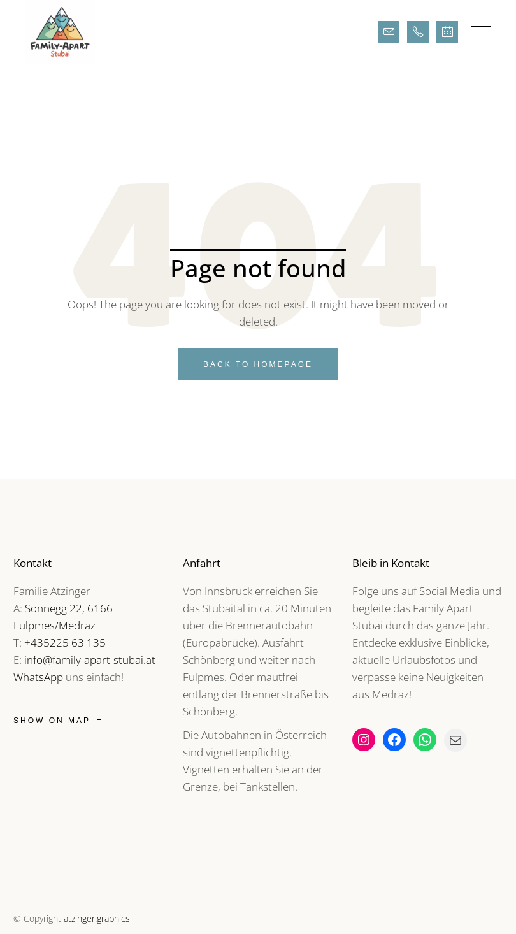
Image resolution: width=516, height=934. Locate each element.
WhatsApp (38, 677)
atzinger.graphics (97, 918)
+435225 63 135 (65, 642)
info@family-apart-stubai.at (89, 659)
